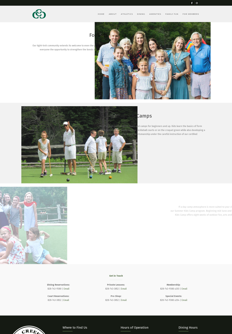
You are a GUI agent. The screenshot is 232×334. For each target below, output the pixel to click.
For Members (191, 14)
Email (66, 288)
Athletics (127, 14)
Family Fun (171, 14)
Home (101, 14)
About (113, 14)
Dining (141, 14)
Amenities (155, 14)
